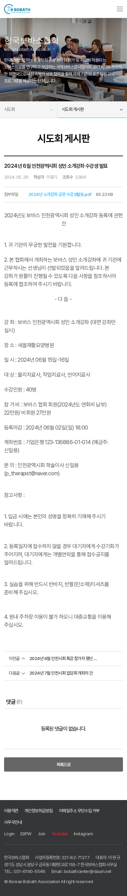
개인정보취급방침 (38, 810)
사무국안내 (13, 822)
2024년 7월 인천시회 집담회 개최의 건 (61, 673)
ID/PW (25, 833)
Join (41, 833)
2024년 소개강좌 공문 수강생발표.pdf (60, 194)
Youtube (59, 833)
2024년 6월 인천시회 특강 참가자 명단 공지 (63, 658)
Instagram (83, 833)
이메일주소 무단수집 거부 (79, 810)
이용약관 (11, 810)
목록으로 (64, 764)
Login (9, 833)
